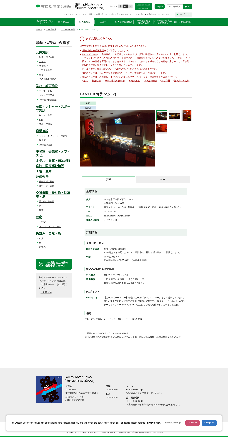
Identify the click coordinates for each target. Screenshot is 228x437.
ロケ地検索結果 (68, 29)
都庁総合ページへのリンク (158, 14)
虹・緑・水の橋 (181, 80)
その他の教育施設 (48, 100)
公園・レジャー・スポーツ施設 (53, 108)
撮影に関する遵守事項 (93, 50)
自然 (41, 238)
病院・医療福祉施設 (50, 166)
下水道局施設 (150, 80)
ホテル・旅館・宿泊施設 (53, 160)
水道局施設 (134, 80)
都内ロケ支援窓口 (182, 22)
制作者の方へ (64, 22)
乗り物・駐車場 (46, 201)
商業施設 (42, 131)
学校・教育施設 (47, 86)
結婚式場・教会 (46, 181)
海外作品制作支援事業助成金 (163, 22)
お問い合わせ (101, 14)
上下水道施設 (45, 70)
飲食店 (42, 140)
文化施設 (43, 66)
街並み (42, 247)
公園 (41, 120)
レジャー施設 (45, 115)
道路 (85, 80)
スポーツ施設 (45, 124)
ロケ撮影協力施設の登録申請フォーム (56, 264)
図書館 (42, 61)
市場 (41, 75)
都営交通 (165, 80)
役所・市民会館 (46, 57)
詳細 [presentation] (108, 179)
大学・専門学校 (46, 95)
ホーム (39, 29)
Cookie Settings (173, 423)
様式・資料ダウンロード (121, 14)
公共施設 (42, 52)
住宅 (39, 217)
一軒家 (42, 222)
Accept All (209, 423)
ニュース (104, 22)
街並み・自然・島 (48, 233)
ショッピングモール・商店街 (53, 136)
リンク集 (139, 14)
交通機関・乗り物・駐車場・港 (53, 194)
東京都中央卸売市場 (115, 80)
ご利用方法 (46, 292)
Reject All (192, 423)
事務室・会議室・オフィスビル (53, 153)
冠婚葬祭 (42, 176)
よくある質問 (86, 14)
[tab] (108, 179)
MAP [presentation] (162, 179)
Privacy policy (153, 423)
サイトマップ (71, 14)
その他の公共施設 (48, 79)
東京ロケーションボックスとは (45, 22)
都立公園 (96, 80)
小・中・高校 (45, 91)
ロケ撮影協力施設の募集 (143, 22)
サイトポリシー (89, 54)
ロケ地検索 (84, 22)
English (160, 6)
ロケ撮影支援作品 (124, 22)
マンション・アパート (50, 226)
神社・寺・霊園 (46, 186)
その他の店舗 (45, 145)
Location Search (143, 6)
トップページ (184, 14)
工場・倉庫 (44, 171)
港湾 (41, 210)
